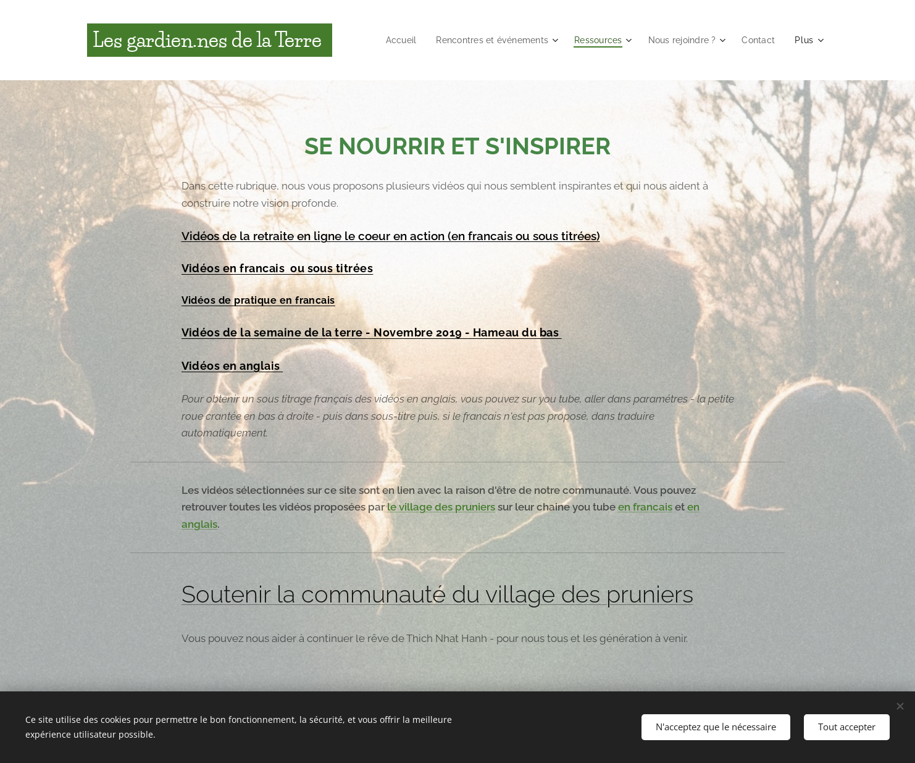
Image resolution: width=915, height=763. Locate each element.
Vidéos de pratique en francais (258, 300)
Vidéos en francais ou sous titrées (278, 268)
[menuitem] (387, 40)
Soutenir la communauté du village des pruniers (437, 594)
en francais (645, 507)
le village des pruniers (441, 507)
